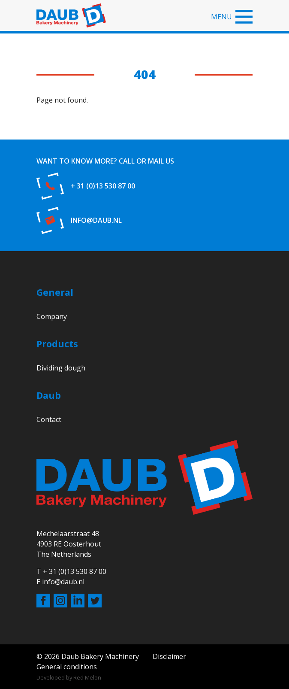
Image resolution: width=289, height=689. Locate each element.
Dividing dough (60, 368)
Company (51, 316)
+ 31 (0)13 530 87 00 (103, 186)
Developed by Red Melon (68, 677)
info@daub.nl (96, 220)
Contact (48, 419)
